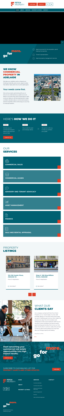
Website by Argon (7, 411)
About (22, 10)
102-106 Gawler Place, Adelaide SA (15, 276)
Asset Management (37, 391)
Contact (41, 4)
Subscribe (32, 4)
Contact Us (8, 137)
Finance (35, 394)
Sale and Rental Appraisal (38, 397)
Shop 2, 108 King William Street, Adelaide (45, 276)
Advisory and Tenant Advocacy (37, 389)
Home (17, 10)
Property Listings (37, 10)
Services (28, 10)
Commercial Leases (37, 385)
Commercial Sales (37, 383)
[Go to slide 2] (36, 336)
